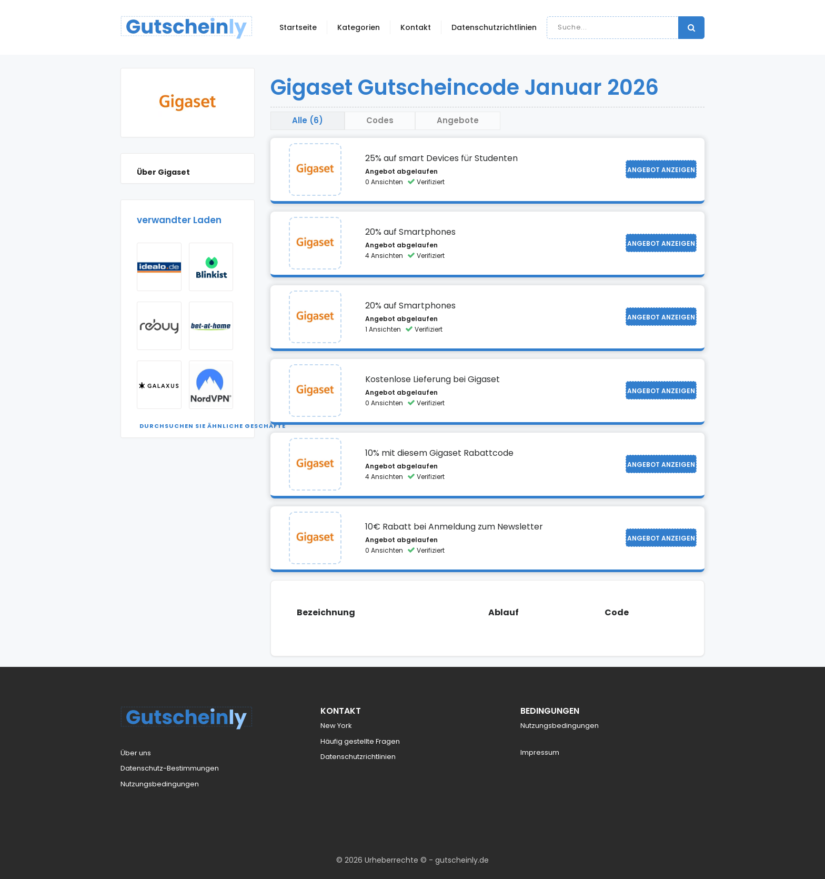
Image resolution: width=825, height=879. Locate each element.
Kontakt (415, 27)
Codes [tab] (380, 120)
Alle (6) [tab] (307, 120)
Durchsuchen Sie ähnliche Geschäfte (212, 426)
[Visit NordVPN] (211, 384)
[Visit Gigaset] (315, 169)
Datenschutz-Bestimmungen (169, 768)
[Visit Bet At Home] (211, 325)
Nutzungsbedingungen (159, 784)
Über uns (135, 753)
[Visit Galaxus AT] (159, 384)
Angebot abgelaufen (401, 171)
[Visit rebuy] (159, 325)
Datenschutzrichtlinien (494, 27)
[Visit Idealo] (159, 267)
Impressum (539, 752)
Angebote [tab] (458, 120)
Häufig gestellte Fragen (360, 741)
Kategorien (358, 27)
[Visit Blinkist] (211, 267)
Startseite (298, 27)
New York (336, 726)
